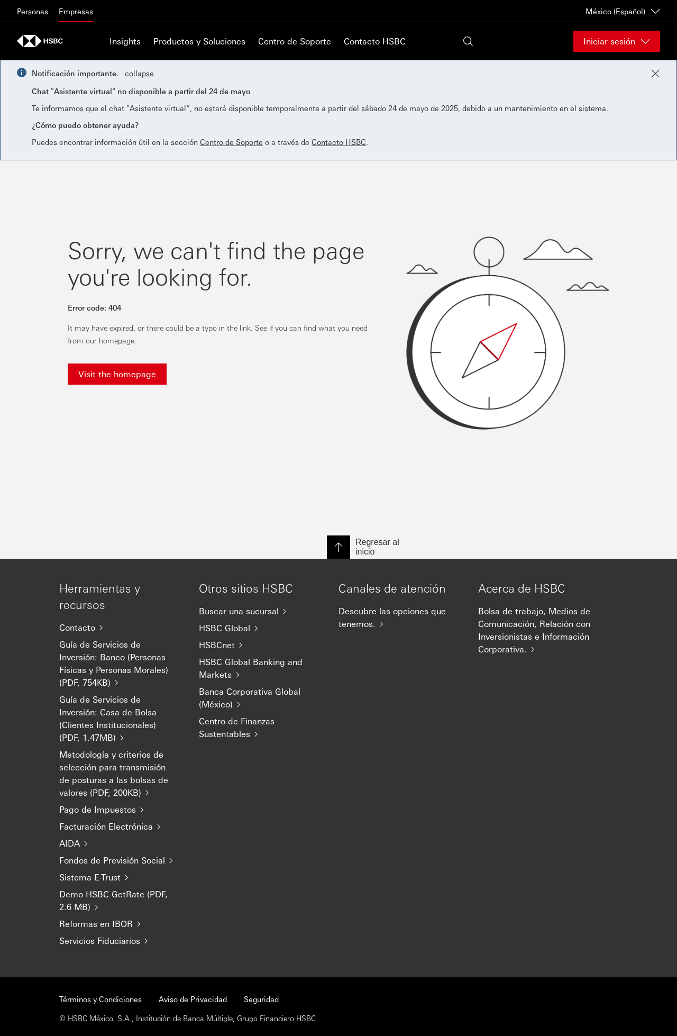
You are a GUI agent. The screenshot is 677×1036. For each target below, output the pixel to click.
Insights (125, 41)
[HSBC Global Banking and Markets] (260, 668)
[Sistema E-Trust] (120, 877)
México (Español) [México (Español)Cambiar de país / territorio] (622, 11)
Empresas (76, 11)
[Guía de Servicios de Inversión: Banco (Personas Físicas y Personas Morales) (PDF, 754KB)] (120, 663)
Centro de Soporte (294, 41)
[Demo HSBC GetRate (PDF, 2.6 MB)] (120, 900)
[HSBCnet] (260, 645)
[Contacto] (120, 627)
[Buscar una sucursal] (260, 611)
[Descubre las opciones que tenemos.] (399, 617)
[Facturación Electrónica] (120, 826)
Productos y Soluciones (199, 41)
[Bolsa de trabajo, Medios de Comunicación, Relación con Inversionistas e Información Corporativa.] (539, 630)
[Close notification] (655, 73)
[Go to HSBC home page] (43, 41)
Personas (32, 11)
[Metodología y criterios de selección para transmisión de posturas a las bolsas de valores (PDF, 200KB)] (120, 773)
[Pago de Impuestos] (120, 809)
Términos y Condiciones (100, 999)
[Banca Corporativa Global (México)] (260, 698)
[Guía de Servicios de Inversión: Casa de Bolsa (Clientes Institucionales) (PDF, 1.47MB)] (120, 718)
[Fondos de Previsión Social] (120, 860)
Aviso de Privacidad (193, 999)
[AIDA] (120, 843)
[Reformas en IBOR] (120, 923)
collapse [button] (139, 73)
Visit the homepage (117, 373)
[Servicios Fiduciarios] (120, 940)
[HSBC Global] (260, 628)
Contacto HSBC (375, 41)
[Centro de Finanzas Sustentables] (260, 727)
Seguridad (261, 999)
